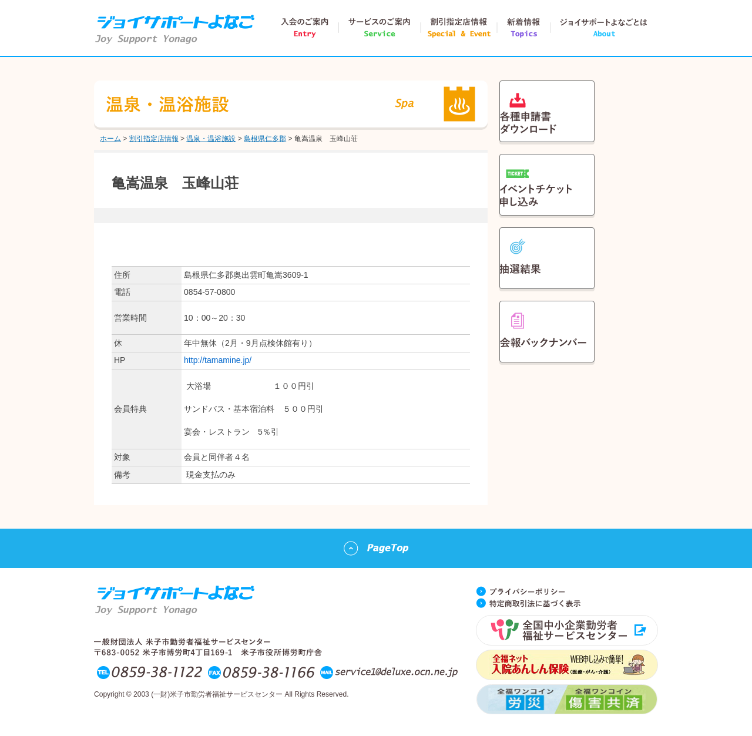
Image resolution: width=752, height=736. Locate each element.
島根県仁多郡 (265, 139)
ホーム (110, 139)
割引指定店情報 (154, 139)
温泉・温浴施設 (211, 139)
